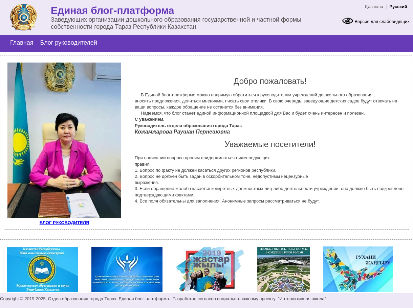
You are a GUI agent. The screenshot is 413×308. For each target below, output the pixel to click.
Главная (22, 42)
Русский (398, 6)
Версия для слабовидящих (382, 21)
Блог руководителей (68, 42)
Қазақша (374, 6)
